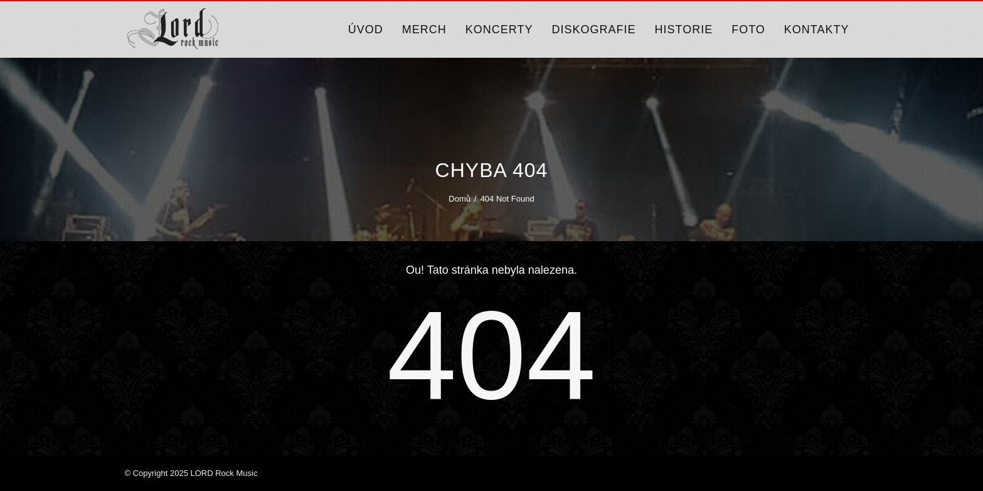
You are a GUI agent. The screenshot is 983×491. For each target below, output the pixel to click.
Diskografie (593, 29)
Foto (748, 29)
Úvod (365, 29)
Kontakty (816, 29)
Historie (683, 29)
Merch (424, 29)
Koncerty (499, 29)
